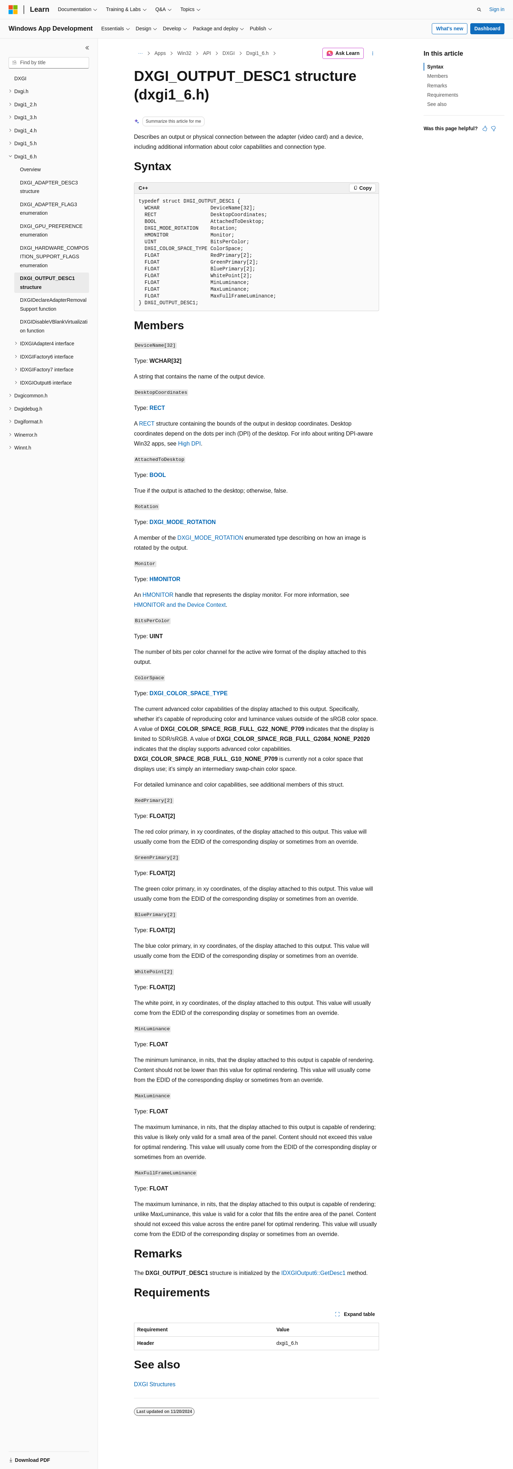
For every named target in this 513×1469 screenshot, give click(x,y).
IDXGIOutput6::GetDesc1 (313, 1273)
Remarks (437, 85)
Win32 (184, 53)
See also (436, 104)
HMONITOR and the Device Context (180, 605)
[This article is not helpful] (493, 128)
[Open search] (479, 9)
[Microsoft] (13, 9)
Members (437, 76)
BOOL (158, 475)
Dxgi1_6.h (257, 53)
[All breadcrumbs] (140, 53)
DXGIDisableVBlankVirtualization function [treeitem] (54, 326)
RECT (157, 408)
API (207, 53)
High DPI (189, 444)
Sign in (496, 9)
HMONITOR (165, 579)
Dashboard (487, 28)
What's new (449, 28)
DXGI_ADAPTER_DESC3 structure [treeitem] (49, 187)
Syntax (435, 67)
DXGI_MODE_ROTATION (183, 522)
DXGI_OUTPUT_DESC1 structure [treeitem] (47, 282)
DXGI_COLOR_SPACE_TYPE (189, 693)
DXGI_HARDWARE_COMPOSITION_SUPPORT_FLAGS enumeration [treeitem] (54, 256)
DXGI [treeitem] (20, 78)
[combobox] (49, 62)
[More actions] (373, 53)
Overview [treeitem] (30, 169)
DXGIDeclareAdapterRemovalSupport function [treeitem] (53, 304)
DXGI (229, 53)
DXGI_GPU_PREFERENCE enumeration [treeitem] (51, 230)
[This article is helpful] (485, 128)
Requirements (442, 95)
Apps (160, 53)
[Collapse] (87, 47)
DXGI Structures (154, 1384)
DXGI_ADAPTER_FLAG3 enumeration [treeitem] (48, 209)
